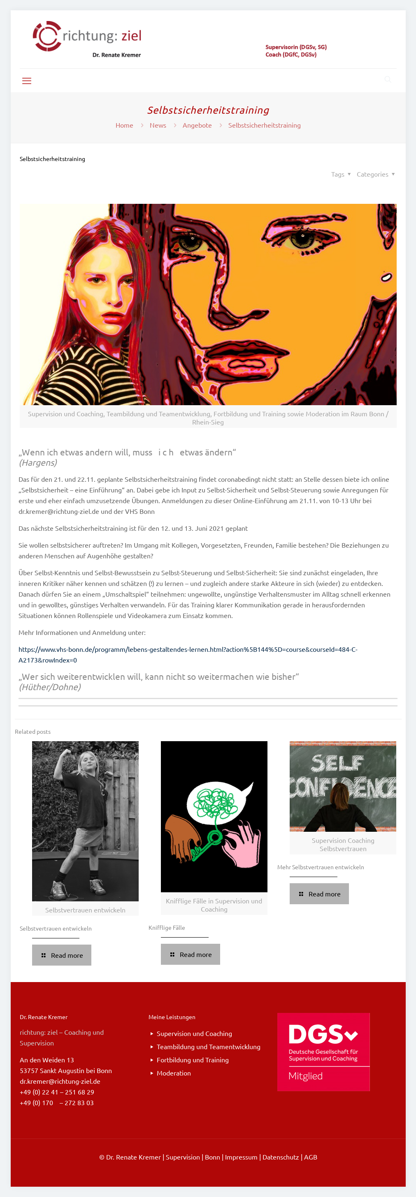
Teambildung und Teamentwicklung (208, 1046)
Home (124, 125)
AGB (310, 1157)
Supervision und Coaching (194, 1033)
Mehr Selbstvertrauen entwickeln (320, 866)
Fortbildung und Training (193, 1059)
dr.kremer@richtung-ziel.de (60, 1081)
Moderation (174, 1073)
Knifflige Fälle (167, 927)
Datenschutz (281, 1157)
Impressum (241, 1157)
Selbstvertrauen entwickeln (56, 928)
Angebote (197, 125)
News (158, 125)
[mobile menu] (27, 80)
